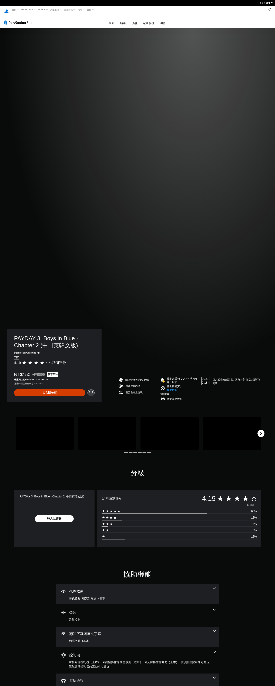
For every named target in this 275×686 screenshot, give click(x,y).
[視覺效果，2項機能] (137, 591)
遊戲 (14, 9)
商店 (80, 9)
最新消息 (68, 9)
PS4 (31, 9)
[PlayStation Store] (20, 19)
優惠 (134, 19)
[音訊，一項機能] (137, 612)
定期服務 (148, 19)
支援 (89, 9)
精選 (123, 19)
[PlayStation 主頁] (6, 9)
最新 (111, 19)
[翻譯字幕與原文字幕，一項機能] (137, 633)
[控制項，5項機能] (137, 657)
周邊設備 (54, 9)
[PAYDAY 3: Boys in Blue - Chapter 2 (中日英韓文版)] (45, 430)
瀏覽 (163, 19)
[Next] (260, 430)
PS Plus (41, 9)
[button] (172, 387)
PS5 (22, 9)
